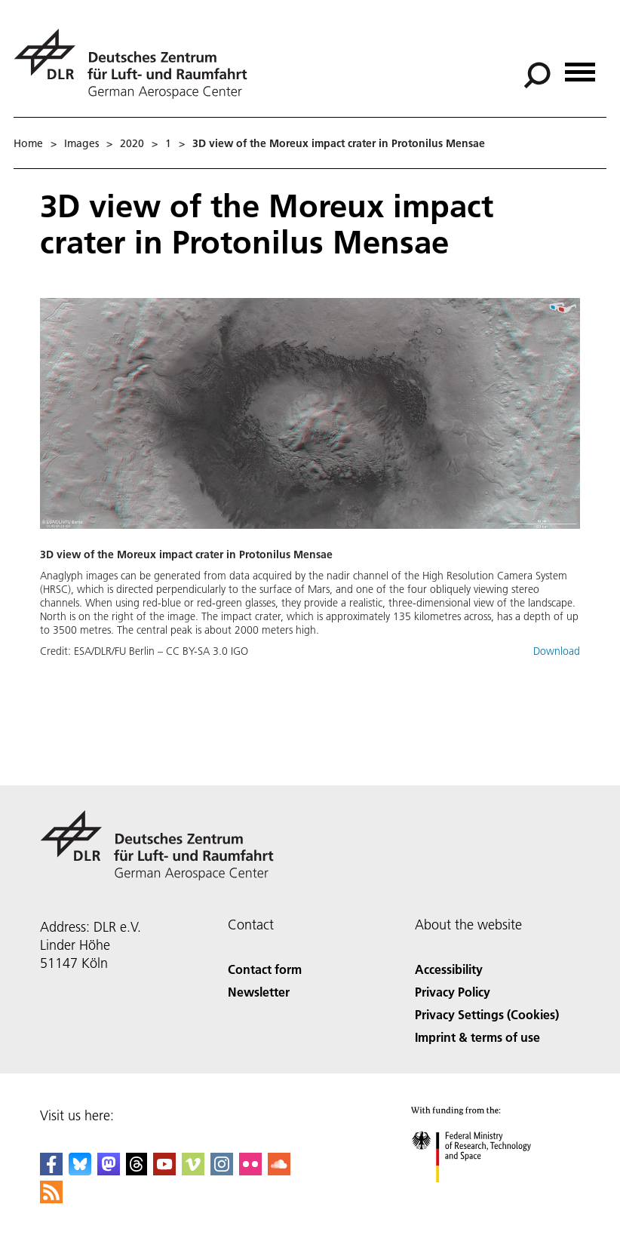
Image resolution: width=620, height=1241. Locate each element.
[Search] (537, 75)
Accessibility (449, 969)
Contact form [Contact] (265, 969)
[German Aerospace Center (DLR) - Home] (136, 64)
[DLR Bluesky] (80, 1170)
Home (28, 143)
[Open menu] (580, 66)
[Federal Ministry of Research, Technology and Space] (484, 1195)
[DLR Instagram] (221, 1170)
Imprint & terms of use (477, 1037)
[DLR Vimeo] (193, 1170)
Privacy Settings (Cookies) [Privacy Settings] (487, 1014)
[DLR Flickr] (250, 1170)
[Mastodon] (108, 1170)
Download (556, 651)
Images (81, 143)
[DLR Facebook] (51, 1170)
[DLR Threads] (136, 1170)
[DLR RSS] (51, 1198)
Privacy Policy (452, 992)
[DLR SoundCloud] (279, 1170)
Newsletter (259, 992)
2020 (132, 143)
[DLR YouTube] (164, 1170)
